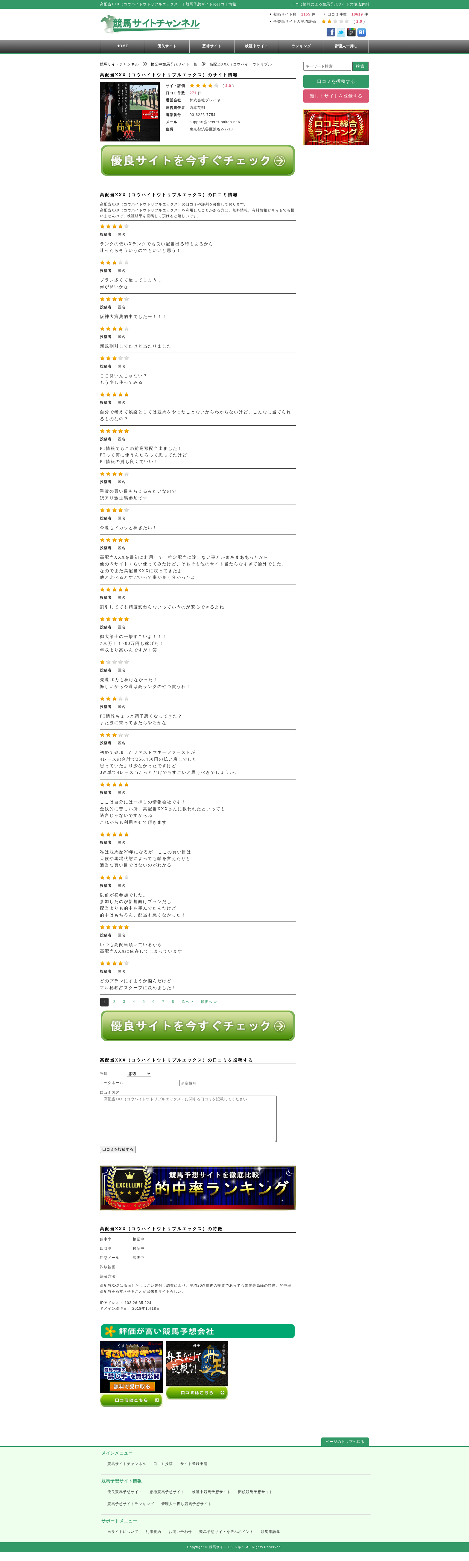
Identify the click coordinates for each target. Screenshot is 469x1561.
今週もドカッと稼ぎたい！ (128, 528)
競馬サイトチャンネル (126, 1473)
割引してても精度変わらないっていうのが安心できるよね (162, 607)
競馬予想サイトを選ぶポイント (226, 1541)
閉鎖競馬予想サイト (255, 1501)
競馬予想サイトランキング (130, 1513)
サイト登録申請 (194, 1473)
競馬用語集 (270, 1541)
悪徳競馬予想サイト (167, 1501)
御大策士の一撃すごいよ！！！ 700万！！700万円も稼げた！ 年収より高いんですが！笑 (133, 643)
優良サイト (167, 46)
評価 (104, 1073)
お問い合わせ (180, 1541)
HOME (122, 46)
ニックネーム (111, 1083)
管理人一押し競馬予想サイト (186, 1513)
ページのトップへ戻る (345, 1451)
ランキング (301, 46)
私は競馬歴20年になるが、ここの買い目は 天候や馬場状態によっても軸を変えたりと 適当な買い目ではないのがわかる (145, 859)
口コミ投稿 (163, 1473)
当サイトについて (122, 1541)
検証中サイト (256, 46)
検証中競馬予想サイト (211, 1501)
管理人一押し (346, 46)
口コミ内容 (109, 1093)
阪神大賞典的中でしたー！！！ (133, 316)
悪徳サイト (212, 46)
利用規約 (153, 1541)
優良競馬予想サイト (124, 1501)
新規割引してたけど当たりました (136, 346)
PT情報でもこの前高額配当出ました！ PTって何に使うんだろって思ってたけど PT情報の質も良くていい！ (143, 455)
